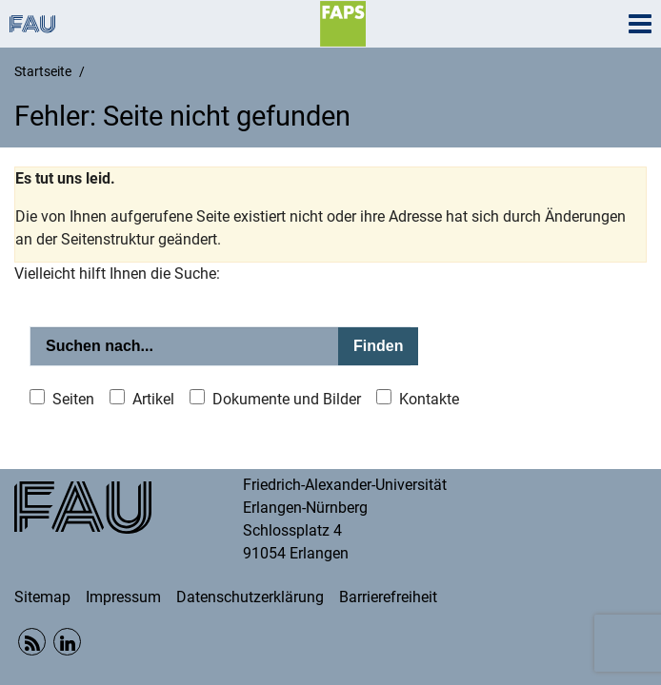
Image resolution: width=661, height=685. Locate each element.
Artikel (153, 399)
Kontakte (429, 399)
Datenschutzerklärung (250, 597)
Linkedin (67, 642)
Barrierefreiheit (388, 597)
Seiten (73, 399)
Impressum (123, 597)
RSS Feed (32, 642)
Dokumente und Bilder (286, 399)
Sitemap (42, 597)
